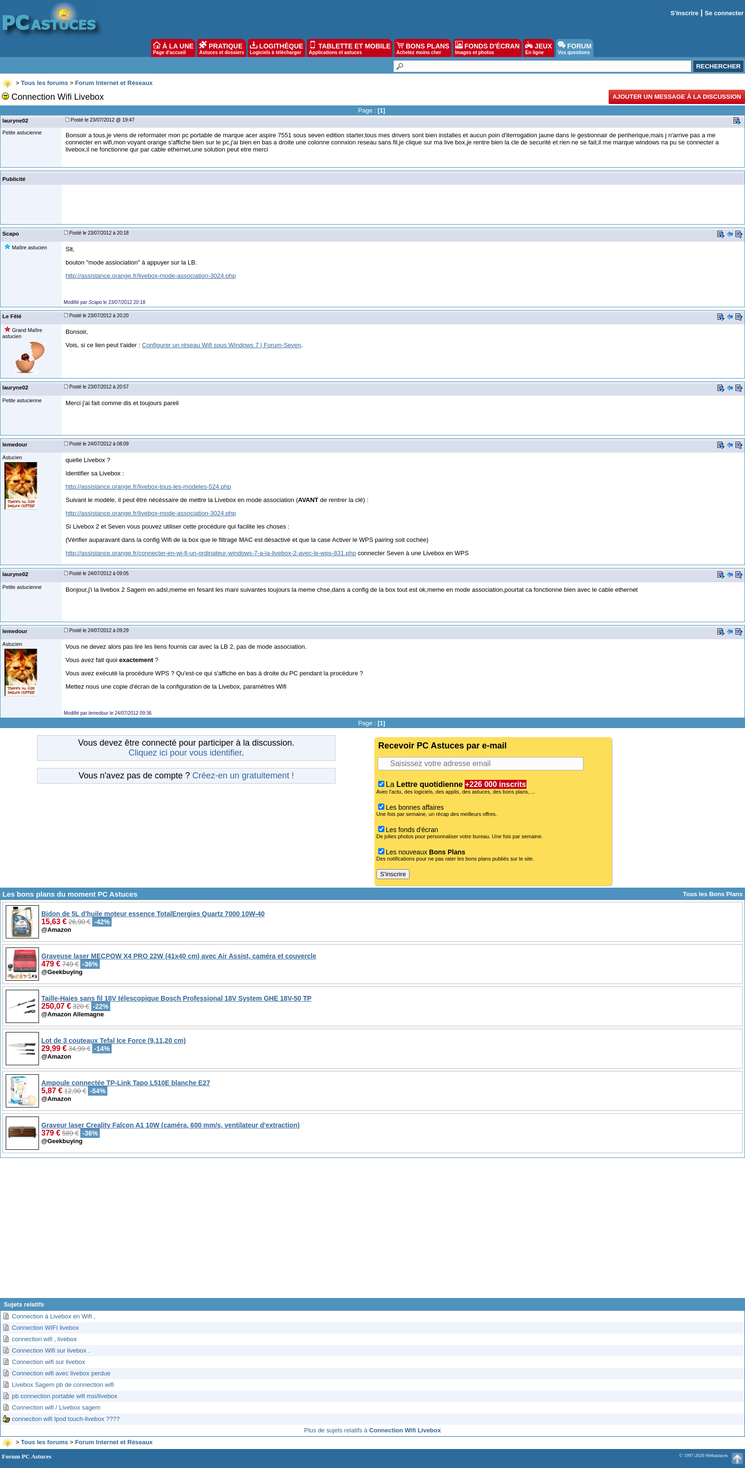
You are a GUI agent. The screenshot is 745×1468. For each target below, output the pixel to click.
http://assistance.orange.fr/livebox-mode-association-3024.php (151, 275)
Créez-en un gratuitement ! (243, 775)
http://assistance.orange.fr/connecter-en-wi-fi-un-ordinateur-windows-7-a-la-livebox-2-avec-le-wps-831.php (211, 553)
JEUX (538, 48)
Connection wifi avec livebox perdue (61, 1373)
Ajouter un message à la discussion (676, 96)
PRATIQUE (221, 48)
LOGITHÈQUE (276, 48)
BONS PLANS (422, 48)
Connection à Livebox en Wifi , (54, 1316)
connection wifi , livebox (44, 1339)
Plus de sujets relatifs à (372, 1430)
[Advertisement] (372, 1231)
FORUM (575, 48)
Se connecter (724, 13)
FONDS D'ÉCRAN (487, 48)
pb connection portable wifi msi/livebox (64, 1396)
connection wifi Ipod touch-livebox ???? (66, 1418)
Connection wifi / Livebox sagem (56, 1407)
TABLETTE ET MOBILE (350, 48)
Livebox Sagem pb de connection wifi (63, 1384)
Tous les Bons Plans (713, 894)
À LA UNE (173, 48)
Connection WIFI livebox (45, 1327)
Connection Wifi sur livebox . (51, 1350)
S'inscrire (684, 13)
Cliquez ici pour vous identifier (184, 753)
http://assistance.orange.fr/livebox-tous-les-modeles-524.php (148, 486)
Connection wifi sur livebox (48, 1361)
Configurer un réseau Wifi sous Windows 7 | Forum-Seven (221, 345)
